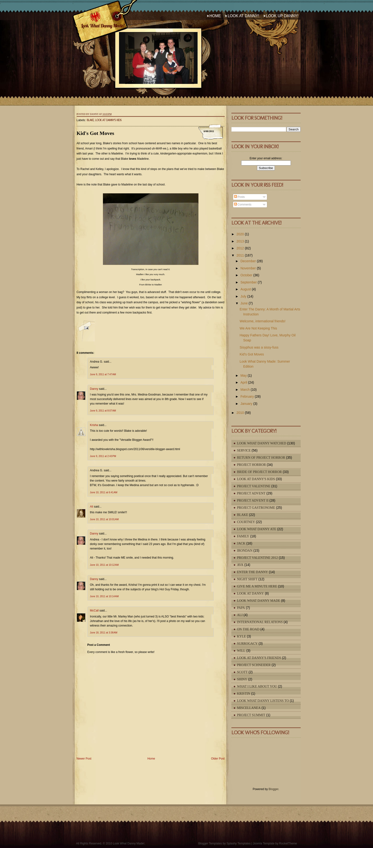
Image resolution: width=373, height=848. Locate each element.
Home (215, 16)
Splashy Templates (239, 843)
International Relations (260, 622)
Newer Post (84, 758)
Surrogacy (247, 643)
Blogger (273, 789)
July (243, 296)
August (245, 289)
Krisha (94, 425)
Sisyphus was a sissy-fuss (259, 347)
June (244, 303)
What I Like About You (257, 686)
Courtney (246, 522)
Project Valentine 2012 (257, 558)
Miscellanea (249, 708)
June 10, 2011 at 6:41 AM (103, 492)
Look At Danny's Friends (259, 658)
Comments (242, 204)
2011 (240, 255)
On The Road (248, 629)
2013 (240, 241)
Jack (241, 543)
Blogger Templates (210, 843)
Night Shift (247, 579)
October (246, 275)
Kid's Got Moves (95, 133)
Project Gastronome (256, 507)
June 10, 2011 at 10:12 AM (104, 565)
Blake (90, 120)
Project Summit (251, 715)
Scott (242, 672)
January (246, 404)
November (248, 268)
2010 (240, 413)
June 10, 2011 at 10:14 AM (104, 596)
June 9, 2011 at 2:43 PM (103, 456)
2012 (240, 248)
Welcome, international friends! (262, 321)
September (248, 282)
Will (241, 651)
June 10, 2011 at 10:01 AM (104, 519)
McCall (94, 610)
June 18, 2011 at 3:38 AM (103, 632)
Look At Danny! (243, 16)
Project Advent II (253, 500)
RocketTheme (288, 843)
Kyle (241, 636)
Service (244, 450)
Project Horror (251, 465)
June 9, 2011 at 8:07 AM (103, 410)
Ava (240, 565)
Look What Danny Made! (102, 26)
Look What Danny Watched (261, 443)
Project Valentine (254, 486)
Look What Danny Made (258, 600)
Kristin (243, 693)
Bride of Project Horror (259, 472)
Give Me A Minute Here (257, 586)
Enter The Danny (252, 572)
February (247, 396)
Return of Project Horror (261, 457)
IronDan (245, 550)
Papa (241, 608)
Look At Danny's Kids (108, 120)
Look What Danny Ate (256, 529)
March (245, 389)
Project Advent (251, 493)
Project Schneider (254, 665)
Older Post (218, 758)
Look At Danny (250, 593)
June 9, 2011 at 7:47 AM (103, 374)
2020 (240, 234)
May (243, 375)
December (248, 261)
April (243, 382)
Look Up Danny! (282, 16)
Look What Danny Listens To (263, 701)
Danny (94, 389)
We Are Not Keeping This (258, 328)
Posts (239, 197)
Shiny (242, 679)
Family (243, 536)
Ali (91, 506)
